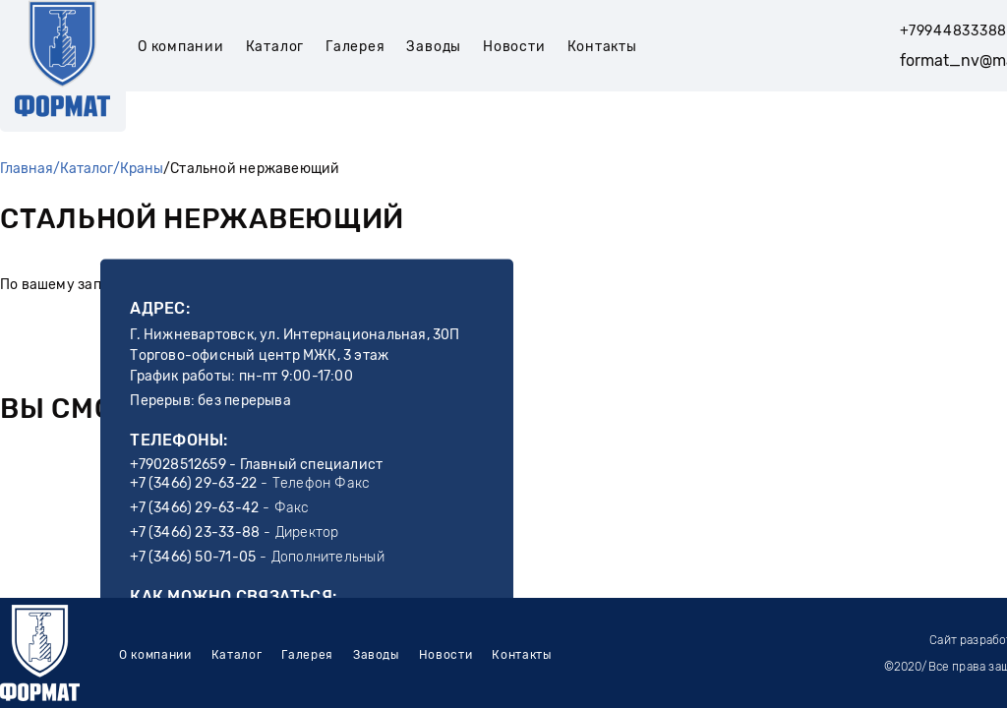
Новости (514, 46)
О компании (181, 46)
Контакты (602, 46)
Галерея (355, 46)
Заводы (433, 46)
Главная (26, 168)
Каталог (275, 46)
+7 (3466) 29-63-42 (194, 508)
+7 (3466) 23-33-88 (195, 532)
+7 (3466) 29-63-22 (193, 483)
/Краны (138, 168)
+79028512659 (178, 464)
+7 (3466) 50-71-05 (193, 557)
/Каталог (83, 168)
